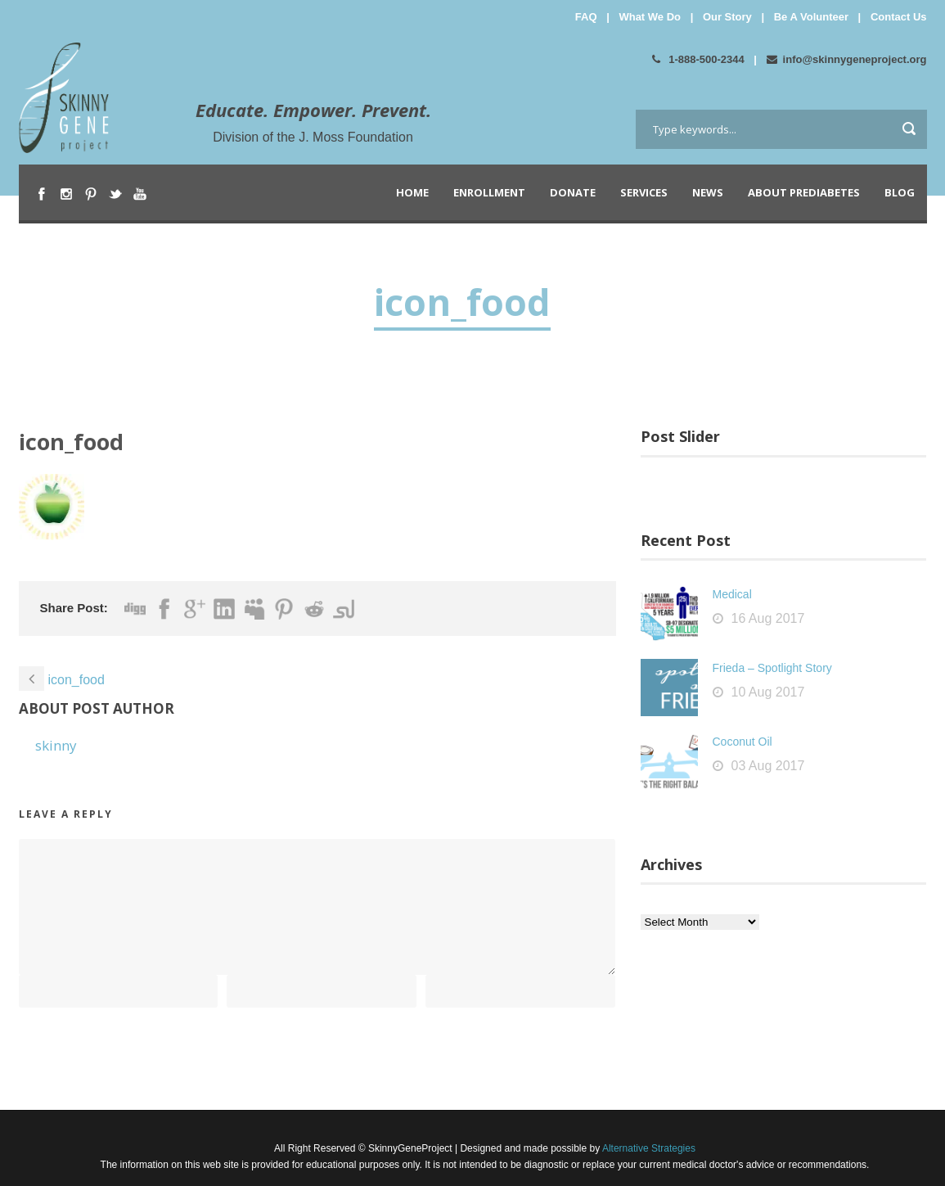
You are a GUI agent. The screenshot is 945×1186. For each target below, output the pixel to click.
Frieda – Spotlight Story (772, 667)
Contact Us (899, 17)
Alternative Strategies (647, 1148)
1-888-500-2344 (698, 59)
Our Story (727, 17)
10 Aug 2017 (768, 692)
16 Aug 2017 (768, 618)
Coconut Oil (742, 741)
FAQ (586, 17)
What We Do (650, 17)
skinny (56, 745)
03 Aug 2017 (768, 766)
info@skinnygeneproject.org (847, 59)
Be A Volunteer (811, 17)
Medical (732, 594)
